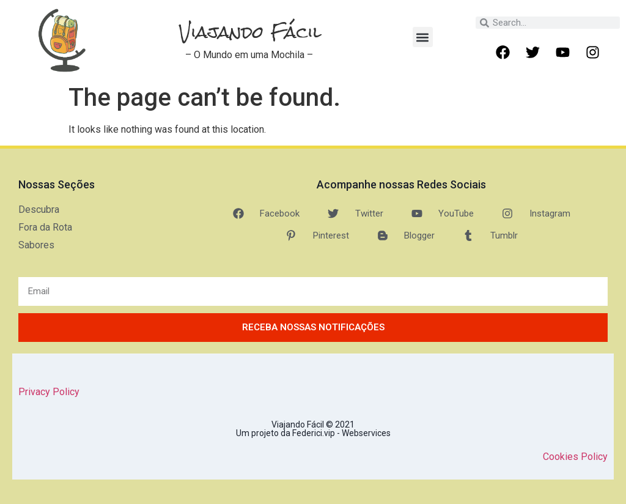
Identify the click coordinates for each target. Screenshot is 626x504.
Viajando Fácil (250, 32)
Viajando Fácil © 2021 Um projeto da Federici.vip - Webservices (313, 429)
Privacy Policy (48, 392)
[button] (423, 37)
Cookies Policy (575, 456)
